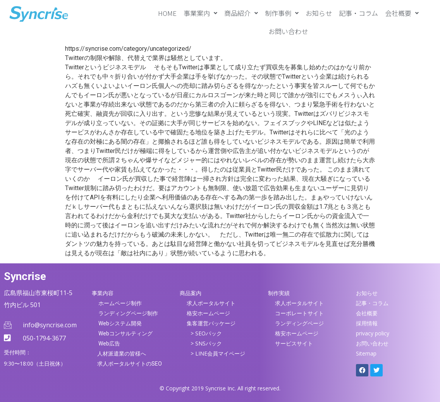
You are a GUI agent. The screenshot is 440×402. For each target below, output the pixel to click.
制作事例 (282, 13)
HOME (167, 13)
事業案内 (200, 13)
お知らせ (319, 13)
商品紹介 (241, 13)
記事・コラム (358, 13)
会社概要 (402, 13)
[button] (200, 13)
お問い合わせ (288, 31)
